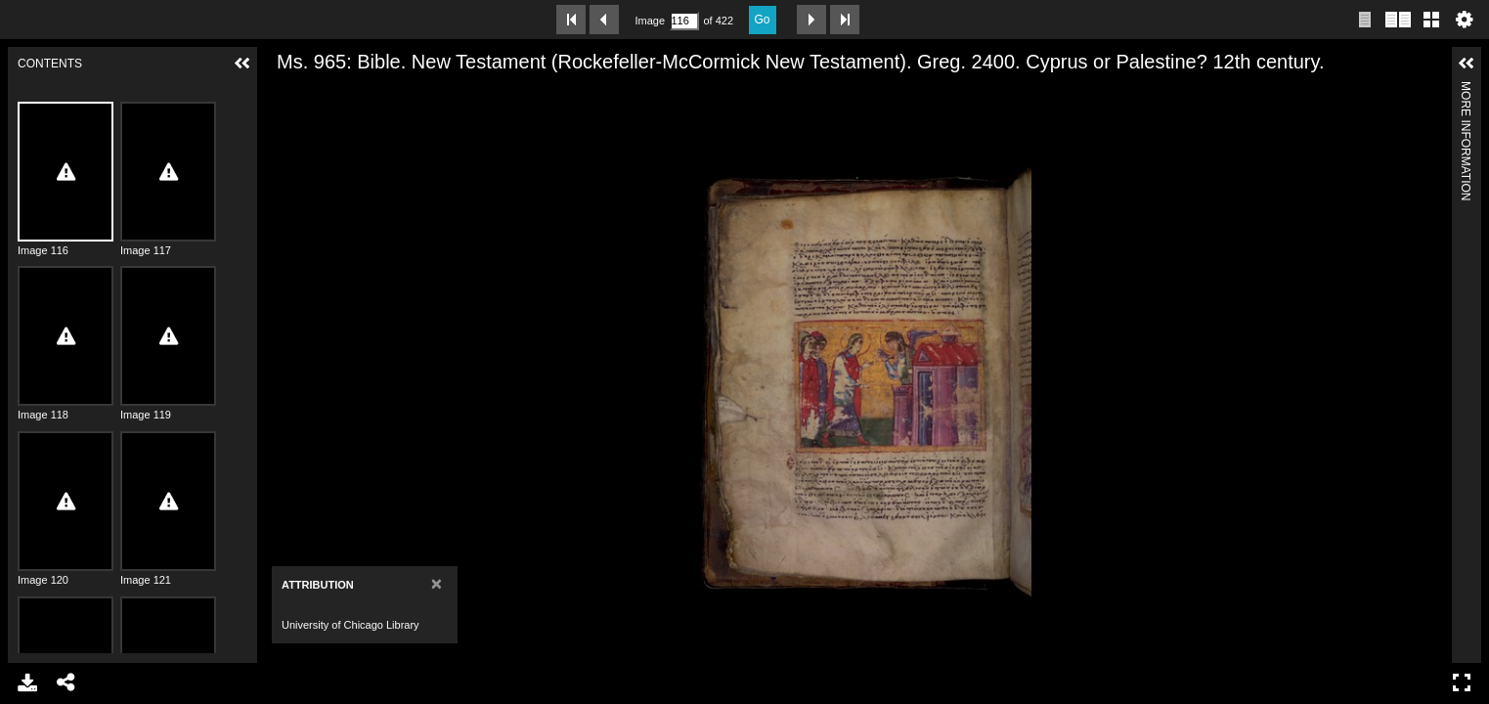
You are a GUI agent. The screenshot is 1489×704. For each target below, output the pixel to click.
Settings (1464, 19)
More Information (1465, 89)
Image (650, 20)
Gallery (1431, 19)
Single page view (1365, 19)
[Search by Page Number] (684, 21)
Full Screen (1461, 682)
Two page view (1398, 19)
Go (762, 19)
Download (27, 682)
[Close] (436, 583)
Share (66, 682)
